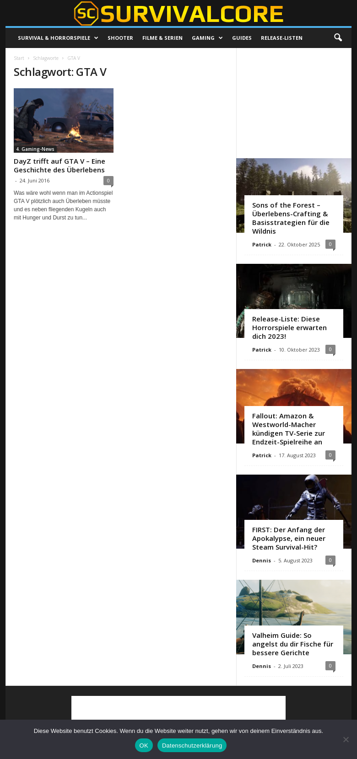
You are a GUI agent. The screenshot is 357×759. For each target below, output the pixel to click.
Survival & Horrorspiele (58, 38)
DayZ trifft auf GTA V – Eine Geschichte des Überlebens (59, 165)
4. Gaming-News (35, 149)
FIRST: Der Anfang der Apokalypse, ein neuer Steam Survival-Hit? (288, 538)
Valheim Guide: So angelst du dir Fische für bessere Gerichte (292, 644)
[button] (338, 38)
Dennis (261, 560)
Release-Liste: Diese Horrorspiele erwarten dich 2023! (289, 327)
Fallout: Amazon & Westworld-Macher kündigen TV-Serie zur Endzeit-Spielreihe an (288, 428)
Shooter (120, 37)
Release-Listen (282, 37)
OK (144, 745)
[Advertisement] (294, 103)
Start (19, 58)
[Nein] (345, 739)
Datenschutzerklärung (192, 745)
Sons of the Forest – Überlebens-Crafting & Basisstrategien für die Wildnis (291, 217)
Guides (242, 37)
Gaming (207, 38)
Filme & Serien (162, 37)
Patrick (261, 244)
